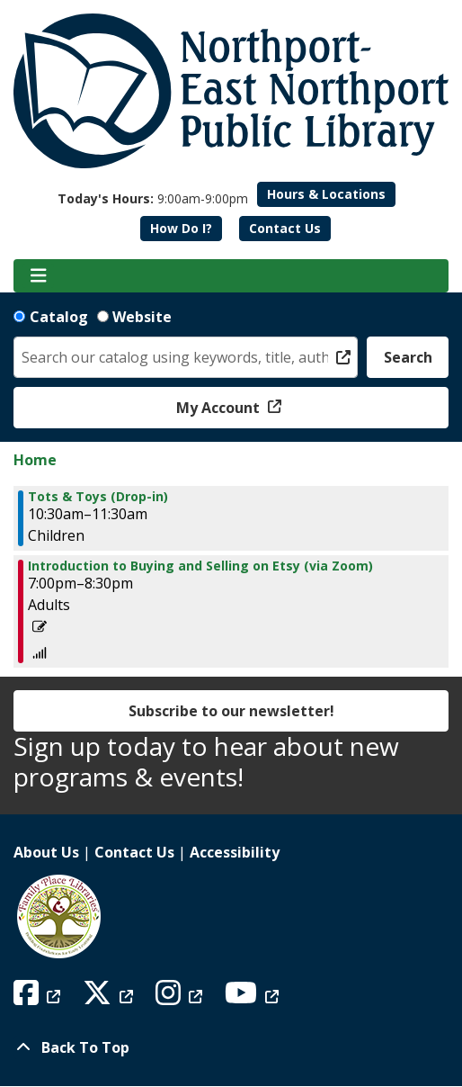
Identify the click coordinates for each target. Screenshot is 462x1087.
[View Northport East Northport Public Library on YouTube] (254, 998)
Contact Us (285, 228)
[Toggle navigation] (38, 276)
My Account (219, 408)
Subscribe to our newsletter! (231, 711)
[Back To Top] (231, 1047)
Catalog (59, 317)
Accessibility (235, 852)
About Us (46, 852)
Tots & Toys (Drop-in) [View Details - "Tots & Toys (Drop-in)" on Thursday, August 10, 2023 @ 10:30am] (98, 496)
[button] (153, 198)
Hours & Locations (326, 193)
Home (35, 460)
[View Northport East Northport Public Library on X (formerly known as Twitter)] (110, 998)
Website (142, 317)
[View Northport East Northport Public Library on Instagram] (181, 998)
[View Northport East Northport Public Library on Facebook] (39, 998)
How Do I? (181, 228)
